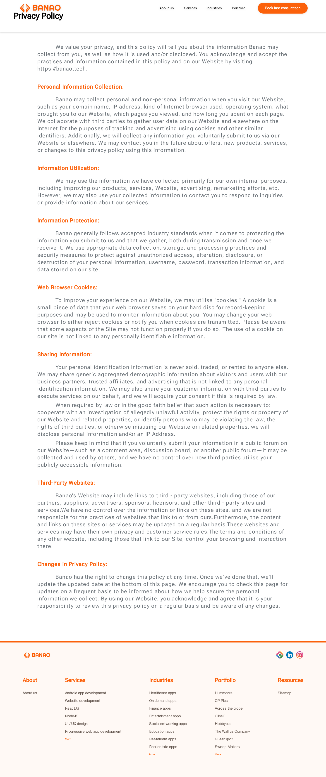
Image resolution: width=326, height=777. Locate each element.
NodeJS (71, 716)
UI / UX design (76, 724)
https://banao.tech (61, 69)
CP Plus (221, 701)
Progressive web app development (93, 731)
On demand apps (163, 701)
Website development (82, 701)
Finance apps (160, 708)
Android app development (85, 693)
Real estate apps (163, 747)
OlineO (220, 716)
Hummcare (224, 693)
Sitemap (284, 693)
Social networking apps (168, 724)
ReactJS (72, 708)
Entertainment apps (165, 716)
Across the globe (229, 708)
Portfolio (238, 8)
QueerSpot (224, 739)
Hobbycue (223, 724)
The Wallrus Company (232, 731)
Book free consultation (283, 8)
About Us (167, 8)
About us (30, 693)
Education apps (162, 731)
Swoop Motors (227, 747)
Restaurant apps (162, 739)
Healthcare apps (162, 693)
